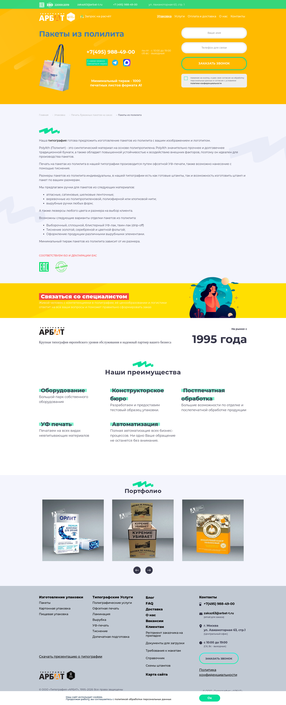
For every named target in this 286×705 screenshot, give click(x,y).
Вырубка (99, 619)
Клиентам (155, 627)
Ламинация (101, 614)
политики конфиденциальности (206, 83)
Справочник (155, 658)
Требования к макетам (163, 650)
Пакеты (45, 602)
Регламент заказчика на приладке (164, 634)
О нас (223, 16)
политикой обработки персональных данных (143, 699)
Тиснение (100, 631)
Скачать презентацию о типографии (70, 657)
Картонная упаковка (54, 608)
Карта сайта (157, 674)
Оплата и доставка (202, 16)
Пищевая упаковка (53, 614)
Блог (150, 598)
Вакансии (154, 621)
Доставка (154, 609)
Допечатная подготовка (110, 636)
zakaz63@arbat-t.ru (89, 4)
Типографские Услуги (112, 597)
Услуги (179, 16)
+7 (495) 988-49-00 (125, 4)
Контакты (238, 16)
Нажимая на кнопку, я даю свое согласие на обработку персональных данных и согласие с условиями (217, 81)
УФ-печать (100, 625)
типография (57, 140)
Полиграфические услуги (112, 602)
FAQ (149, 603)
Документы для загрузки (165, 643)
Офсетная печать (105, 608)
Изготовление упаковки (61, 597)
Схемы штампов (158, 665)
